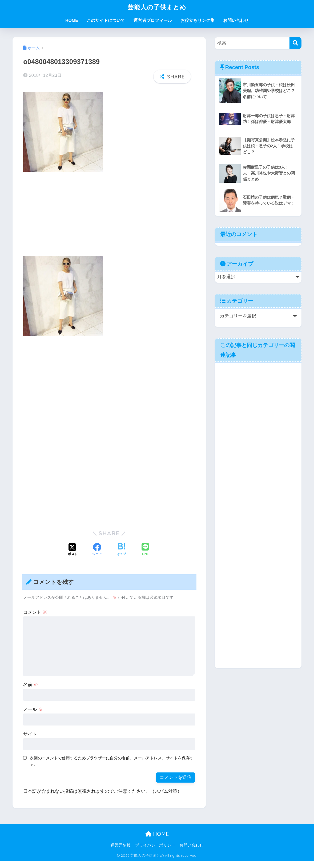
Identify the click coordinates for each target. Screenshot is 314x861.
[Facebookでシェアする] (97, 550)
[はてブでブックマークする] (121, 550)
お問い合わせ (236, 20)
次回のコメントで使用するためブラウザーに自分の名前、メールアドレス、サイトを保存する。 (112, 761)
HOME (71, 20)
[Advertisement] (109, 216)
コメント (35, 612)
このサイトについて (106, 20)
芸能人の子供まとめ (157, 7)
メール (33, 709)
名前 (30, 684)
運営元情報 (121, 845)
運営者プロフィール (153, 20)
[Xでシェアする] (73, 550)
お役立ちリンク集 (197, 20)
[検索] (295, 43)
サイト (30, 734)
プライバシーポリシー (155, 845)
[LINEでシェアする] (145, 550)
